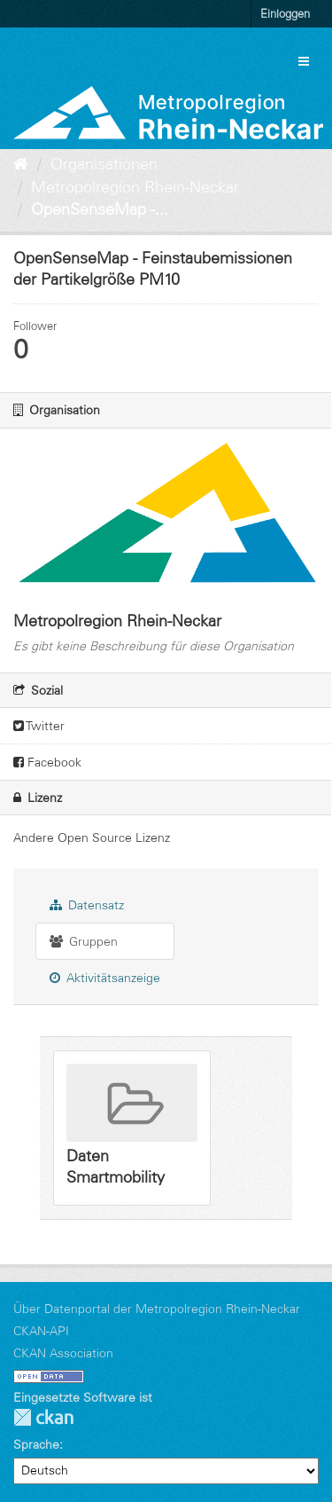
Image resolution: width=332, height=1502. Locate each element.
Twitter (39, 726)
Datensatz (87, 905)
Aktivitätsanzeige (105, 978)
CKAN (43, 1417)
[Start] (20, 164)
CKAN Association (63, 1353)
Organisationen (104, 164)
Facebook (47, 762)
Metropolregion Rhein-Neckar (135, 187)
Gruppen (84, 941)
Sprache (36, 1444)
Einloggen (285, 13)
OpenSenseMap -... (99, 209)
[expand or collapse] (304, 61)
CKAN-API (41, 1331)
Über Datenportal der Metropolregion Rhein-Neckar (156, 1309)
